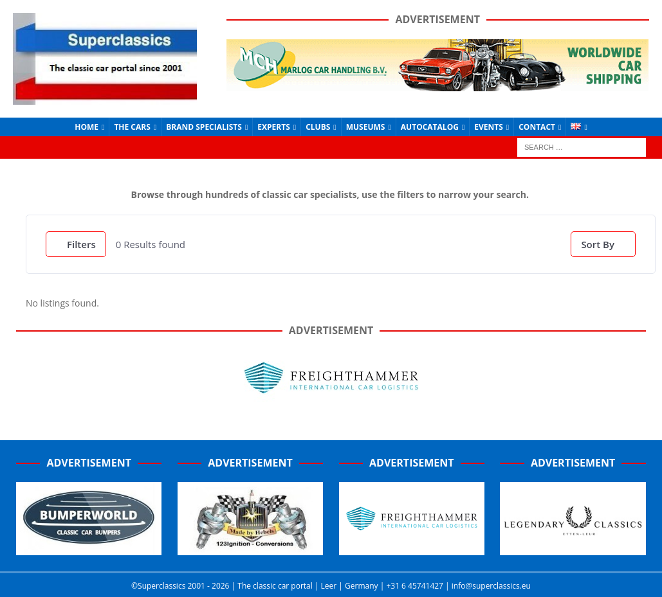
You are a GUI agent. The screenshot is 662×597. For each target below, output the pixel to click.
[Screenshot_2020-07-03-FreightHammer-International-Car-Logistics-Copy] (411, 548)
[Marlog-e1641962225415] (437, 83)
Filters (76, 244)
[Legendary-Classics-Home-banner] (572, 548)
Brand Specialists (204, 126)
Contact (537, 126)
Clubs (318, 126)
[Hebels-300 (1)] (250, 548)
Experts (273, 126)
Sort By (597, 244)
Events (488, 126)
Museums (365, 126)
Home (86, 126)
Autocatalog (430, 126)
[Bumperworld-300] (88, 548)
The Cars (132, 126)
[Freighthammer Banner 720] (331, 400)
